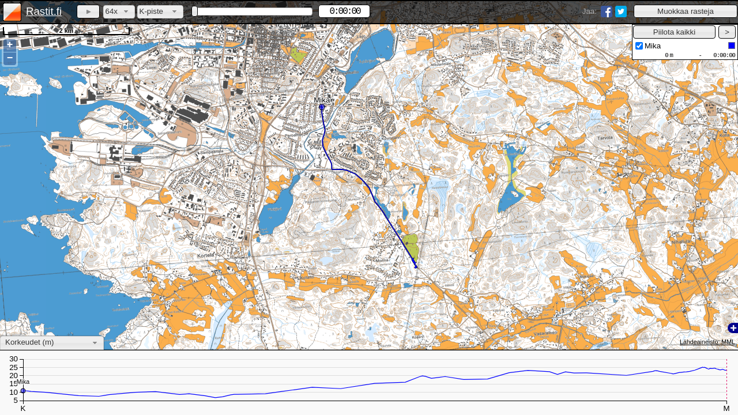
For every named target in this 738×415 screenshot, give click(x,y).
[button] (685, 11)
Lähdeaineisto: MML (707, 341)
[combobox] (119, 11)
